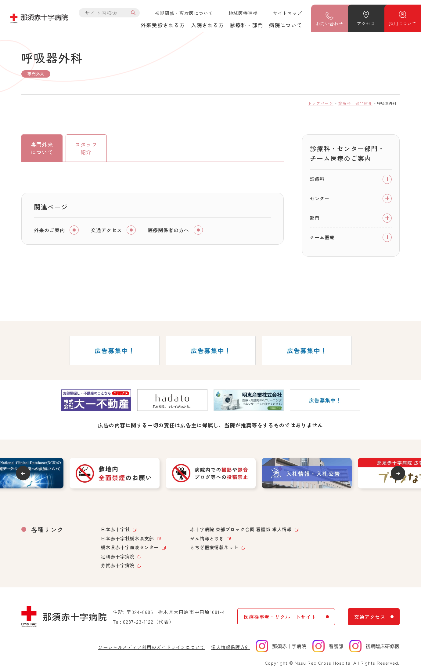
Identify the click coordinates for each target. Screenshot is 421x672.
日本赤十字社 (115, 529)
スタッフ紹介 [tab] (86, 148)
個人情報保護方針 (230, 647)
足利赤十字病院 (118, 556)
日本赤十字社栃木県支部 (127, 538)
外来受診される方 (163, 25)
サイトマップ (287, 13)
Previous (22, 473)
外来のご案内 (49, 230)
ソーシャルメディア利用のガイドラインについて (151, 647)
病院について (285, 25)
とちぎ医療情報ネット (214, 547)
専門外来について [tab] (42, 148)
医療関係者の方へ (168, 230)
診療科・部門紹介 (355, 103)
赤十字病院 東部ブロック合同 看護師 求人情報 (241, 529)
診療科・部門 (246, 25)
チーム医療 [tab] (322, 237)
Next (398, 473)
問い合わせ (329, 23)
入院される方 (207, 25)
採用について (402, 23)
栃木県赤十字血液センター (130, 547)
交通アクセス (106, 230)
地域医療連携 (242, 13)
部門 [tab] (315, 217)
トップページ (320, 103)
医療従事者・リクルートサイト (280, 616)
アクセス (366, 23)
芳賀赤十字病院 (118, 565)
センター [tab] (319, 198)
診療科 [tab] (317, 179)
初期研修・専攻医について (184, 13)
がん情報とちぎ (207, 538)
